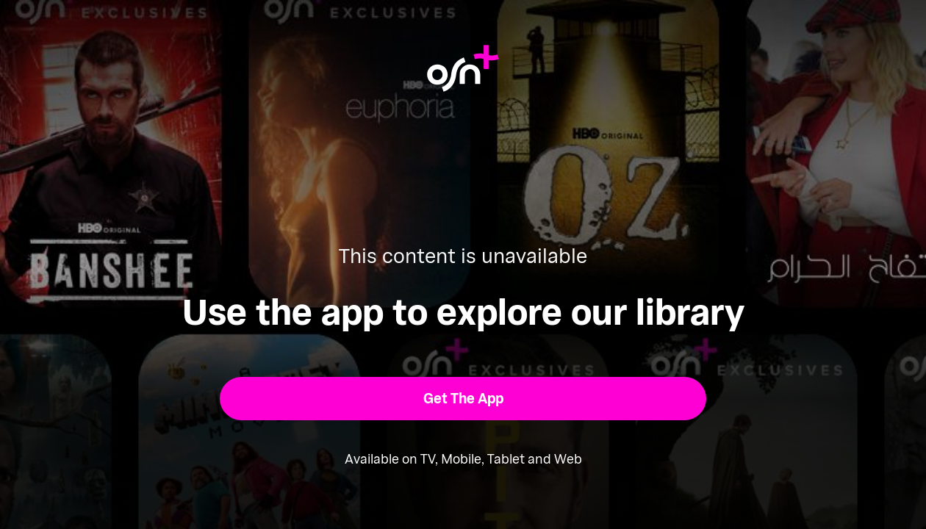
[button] (463, 398)
